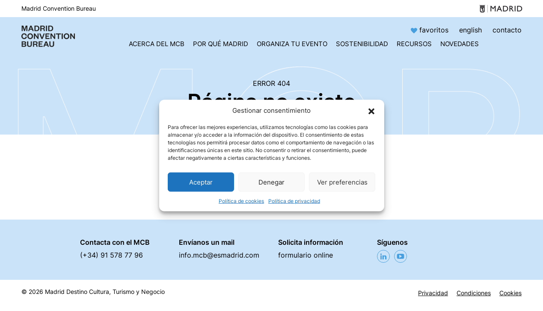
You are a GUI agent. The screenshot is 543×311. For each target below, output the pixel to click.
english (470, 30)
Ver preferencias (342, 182)
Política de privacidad (294, 201)
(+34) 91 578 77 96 (111, 255)
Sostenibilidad (362, 44)
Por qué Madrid (220, 44)
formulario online (305, 255)
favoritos (431, 30)
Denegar (271, 182)
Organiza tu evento (292, 44)
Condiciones (474, 293)
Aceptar (201, 182)
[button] (371, 110)
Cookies (510, 293)
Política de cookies (241, 201)
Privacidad (433, 293)
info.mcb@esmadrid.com (219, 255)
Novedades (459, 44)
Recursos (414, 44)
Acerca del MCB (156, 44)
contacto (507, 30)
